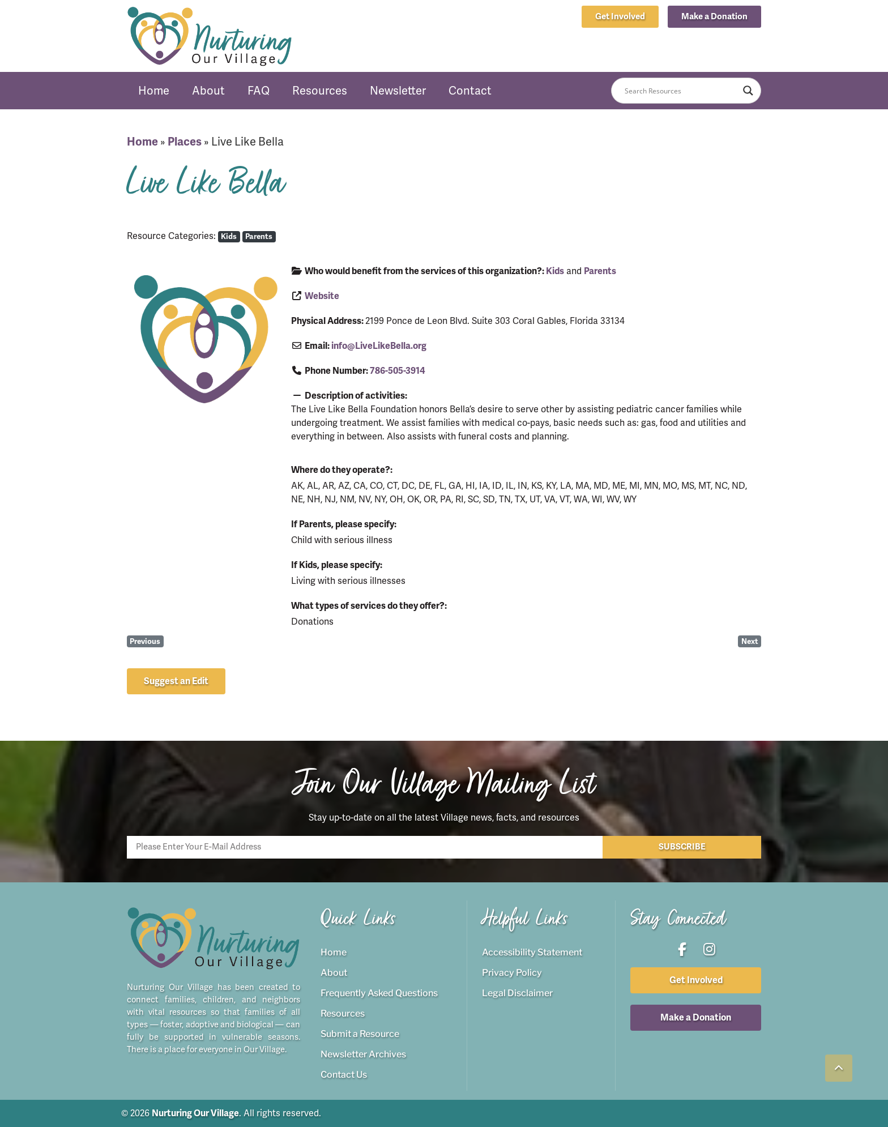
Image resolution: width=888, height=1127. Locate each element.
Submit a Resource (360, 1033)
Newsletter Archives (363, 1054)
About (208, 90)
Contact (470, 90)
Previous (145, 641)
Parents (258, 236)
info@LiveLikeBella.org (378, 346)
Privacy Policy (512, 972)
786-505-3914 (397, 371)
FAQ (258, 90)
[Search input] (681, 91)
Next (749, 641)
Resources (319, 90)
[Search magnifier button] (748, 91)
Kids (229, 236)
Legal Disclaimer (517, 993)
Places (185, 142)
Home (153, 90)
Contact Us (344, 1074)
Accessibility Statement (532, 952)
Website (322, 296)
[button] (714, 17)
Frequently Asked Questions (379, 993)
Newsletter (398, 90)
